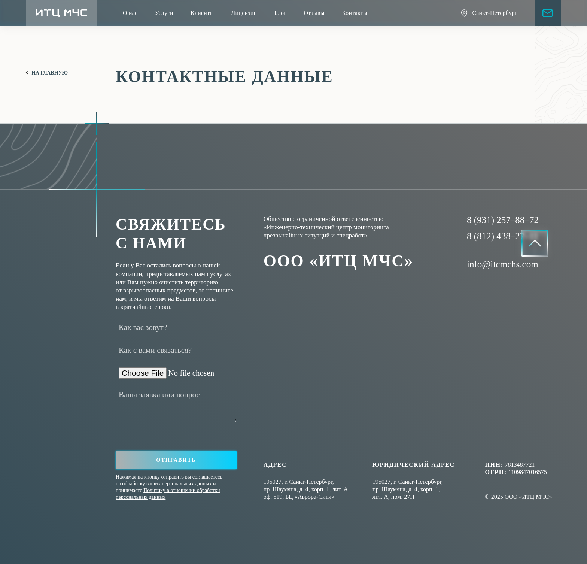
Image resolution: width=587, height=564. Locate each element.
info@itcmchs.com (502, 264)
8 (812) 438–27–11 (502, 236)
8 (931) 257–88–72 (503, 220)
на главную (49, 73)
